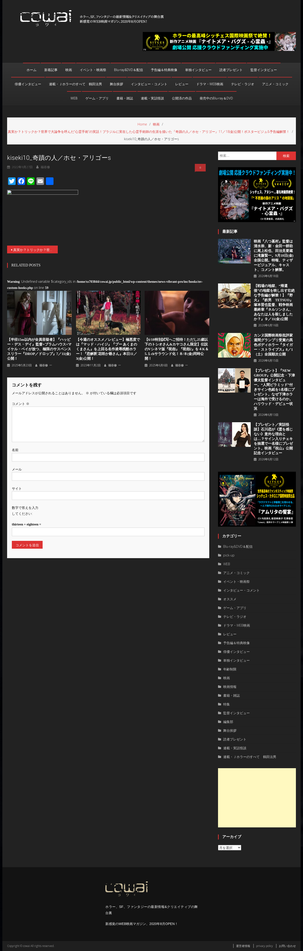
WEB (74, 98)
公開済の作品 (182, 98)
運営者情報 (243, 946)
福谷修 (43, 365)
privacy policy (264, 946)
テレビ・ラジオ (242, 84)
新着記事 (51, 70)
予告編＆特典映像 (164, 70)
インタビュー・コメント (149, 84)
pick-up (229, 555)
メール (17, 469)
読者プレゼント (231, 70)
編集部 (228, 721)
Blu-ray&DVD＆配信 (128, 70)
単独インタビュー (198, 70)
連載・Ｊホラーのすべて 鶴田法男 (75, 84)
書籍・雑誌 (124, 98)
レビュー (181, 84)
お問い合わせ (287, 946)
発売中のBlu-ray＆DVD (216, 98)
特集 (226, 704)
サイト (17, 488)
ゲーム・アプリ (97, 98)
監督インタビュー (263, 70)
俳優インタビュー (28, 84)
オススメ (229, 599)
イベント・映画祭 (93, 70)
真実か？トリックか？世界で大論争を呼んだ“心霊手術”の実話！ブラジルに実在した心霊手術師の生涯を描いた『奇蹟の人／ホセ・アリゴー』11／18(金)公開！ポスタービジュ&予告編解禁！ (35, 249)
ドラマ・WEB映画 (209, 84)
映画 (68, 70)
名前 (15, 450)
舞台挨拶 (116, 84)
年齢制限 (229, 669)
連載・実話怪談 (152, 98)
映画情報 (229, 686)
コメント (20, 403)
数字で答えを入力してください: (25, 510)
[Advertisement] (257, 797)
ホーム (31, 70)
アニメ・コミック (275, 84)
